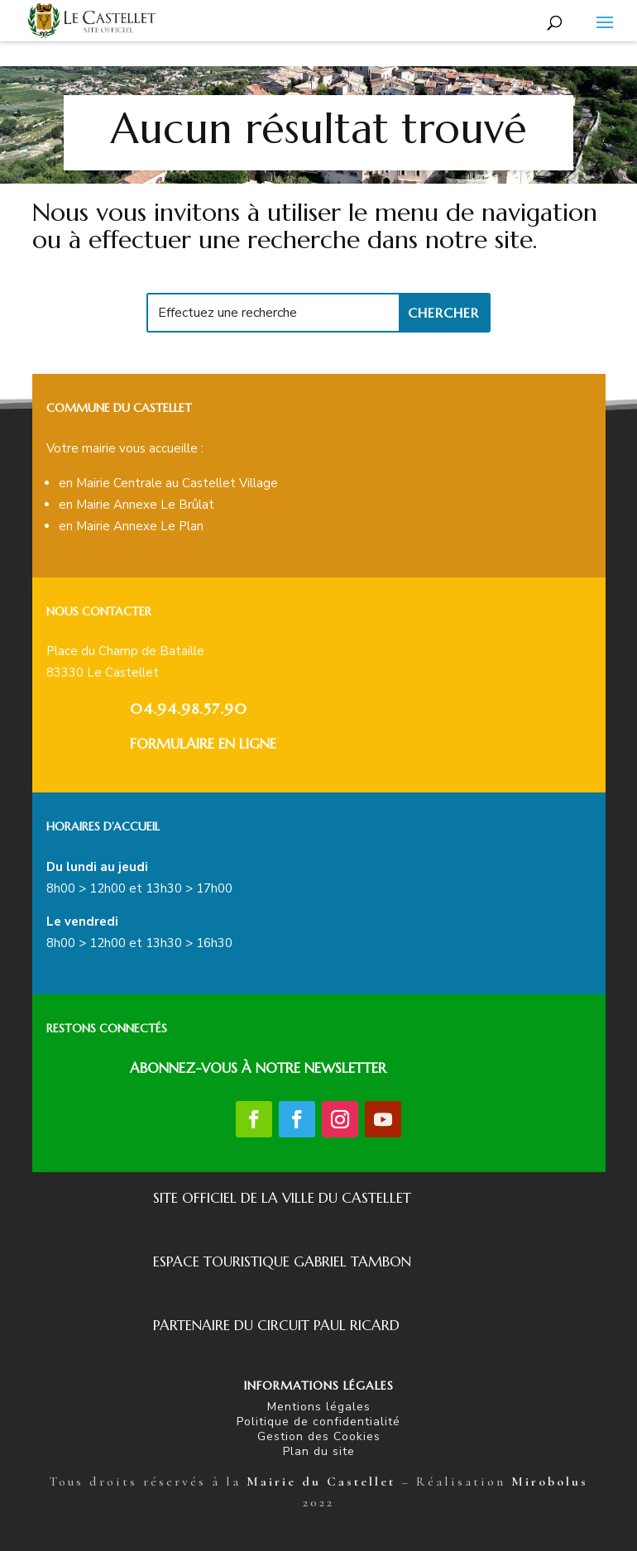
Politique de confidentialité (318, 1421)
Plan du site (319, 1451)
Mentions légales (319, 1407)
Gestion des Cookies (319, 1436)
